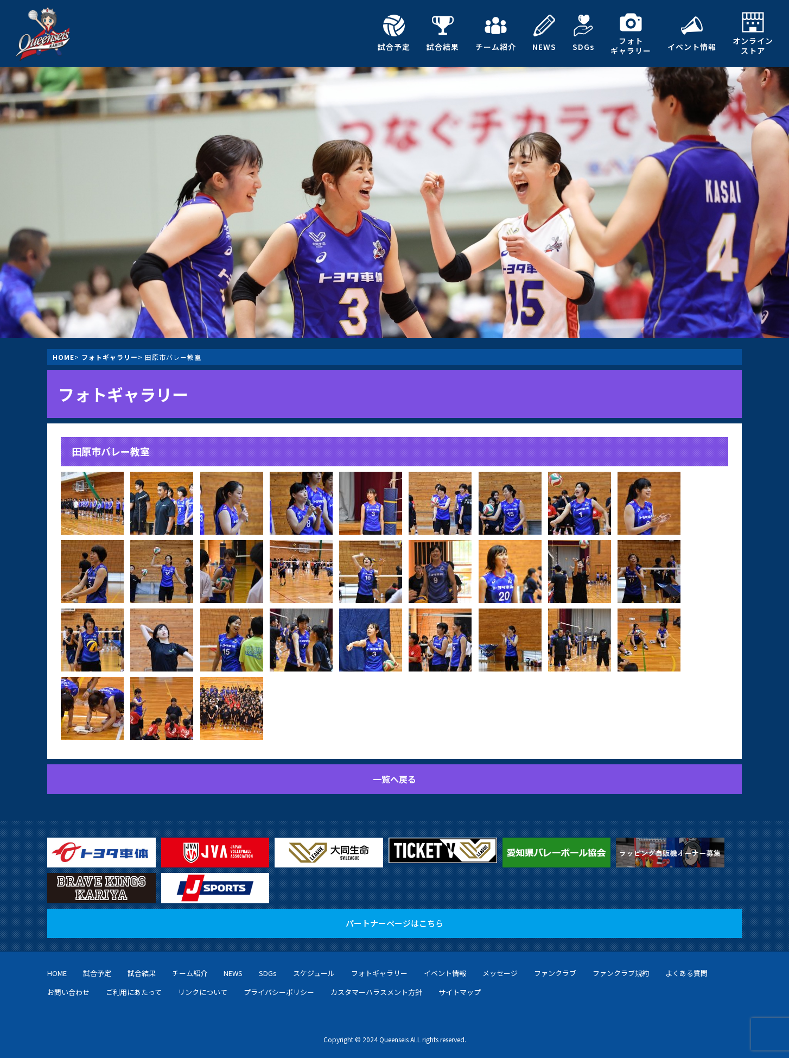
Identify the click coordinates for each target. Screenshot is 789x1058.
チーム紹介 (495, 33)
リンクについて (202, 992)
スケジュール (314, 973)
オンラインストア (753, 33)
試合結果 (443, 33)
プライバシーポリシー (279, 992)
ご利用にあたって (134, 992)
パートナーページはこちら (394, 923)
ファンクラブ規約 (621, 973)
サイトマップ (459, 992)
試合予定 (394, 33)
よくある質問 (686, 973)
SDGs (583, 33)
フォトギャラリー (630, 33)
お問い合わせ (68, 992)
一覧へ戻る (394, 778)
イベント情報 (691, 33)
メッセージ (500, 973)
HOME (63, 357)
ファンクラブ (555, 973)
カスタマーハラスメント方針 (376, 992)
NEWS (544, 33)
